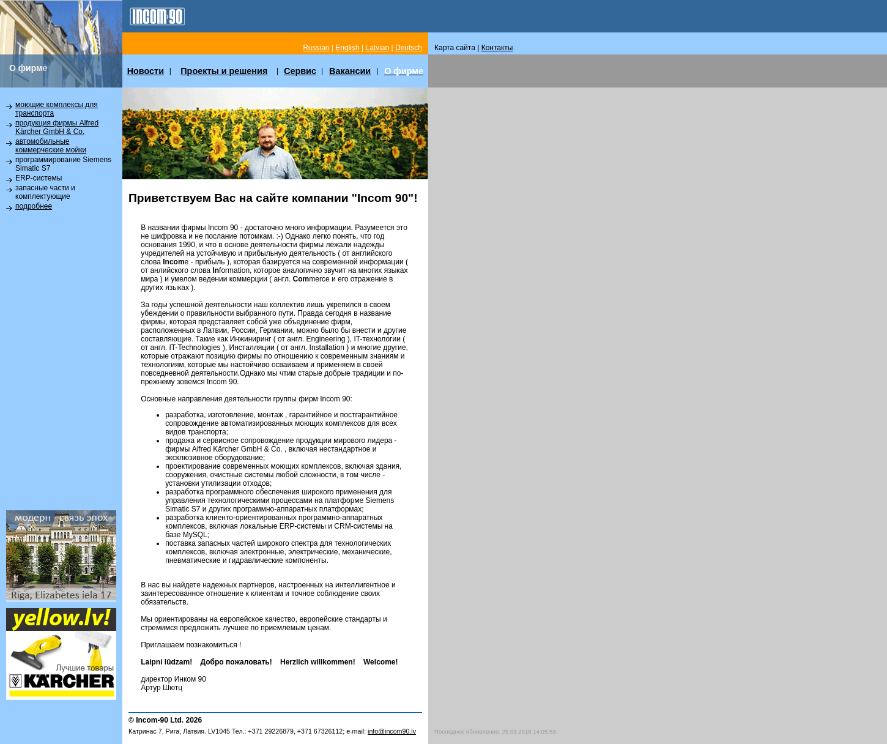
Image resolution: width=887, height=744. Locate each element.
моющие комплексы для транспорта (56, 108)
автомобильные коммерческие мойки (50, 145)
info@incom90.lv (392, 731)
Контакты (497, 47)
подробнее (33, 206)
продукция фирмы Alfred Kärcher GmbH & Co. (56, 127)
